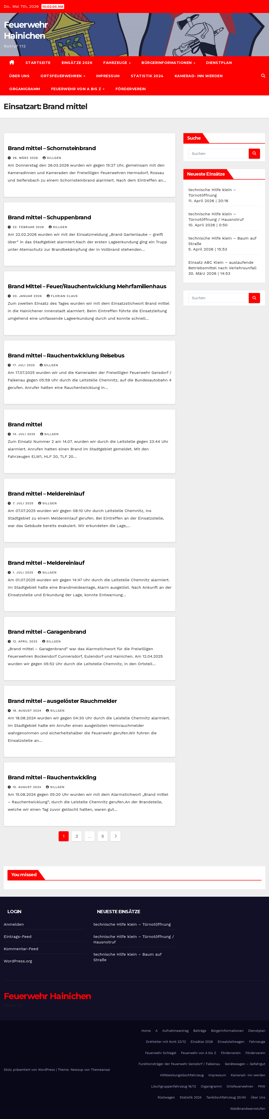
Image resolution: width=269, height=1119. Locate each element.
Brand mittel (25, 424)
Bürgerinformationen (167, 62)
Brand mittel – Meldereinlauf (46, 493)
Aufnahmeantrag (175, 1031)
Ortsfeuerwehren (61, 76)
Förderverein (131, 89)
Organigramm (24, 89)
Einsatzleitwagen (231, 1042)
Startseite (38, 62)
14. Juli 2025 (25, 434)
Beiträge (199, 1031)
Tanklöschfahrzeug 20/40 (226, 1097)
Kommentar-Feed (21, 948)
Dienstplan (219, 62)
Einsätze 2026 (77, 62)
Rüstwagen (166, 1097)
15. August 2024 (27, 787)
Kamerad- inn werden (199, 76)
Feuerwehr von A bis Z (76, 89)
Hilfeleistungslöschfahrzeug (182, 1075)
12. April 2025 (26, 641)
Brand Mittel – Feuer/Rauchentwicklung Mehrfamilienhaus (87, 286)
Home (146, 1031)
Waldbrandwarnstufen (247, 1109)
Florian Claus (62, 296)
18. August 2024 (28, 710)
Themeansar (100, 1070)
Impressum (108, 76)
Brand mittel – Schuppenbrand (49, 217)
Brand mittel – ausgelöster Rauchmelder (62, 701)
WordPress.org (18, 961)
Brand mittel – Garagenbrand (47, 631)
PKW (261, 1086)
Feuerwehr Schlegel (160, 1053)
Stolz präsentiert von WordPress (30, 1070)
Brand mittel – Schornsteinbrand (52, 148)
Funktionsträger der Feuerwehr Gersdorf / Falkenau (179, 1064)
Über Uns (19, 76)
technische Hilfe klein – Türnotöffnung (132, 924)
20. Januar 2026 (28, 296)
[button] (263, 75)
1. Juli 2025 (23, 572)
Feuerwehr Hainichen (47, 996)
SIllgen (52, 158)
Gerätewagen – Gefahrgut (245, 1064)
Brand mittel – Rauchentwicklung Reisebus (66, 355)
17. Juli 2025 (24, 365)
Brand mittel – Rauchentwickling (52, 777)
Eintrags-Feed (17, 936)
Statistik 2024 (147, 76)
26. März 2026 (26, 158)
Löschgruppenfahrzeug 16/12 (173, 1086)
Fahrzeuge (115, 62)
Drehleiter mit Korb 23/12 (166, 1042)
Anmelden (14, 924)
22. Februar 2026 (29, 227)
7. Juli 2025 (24, 503)
